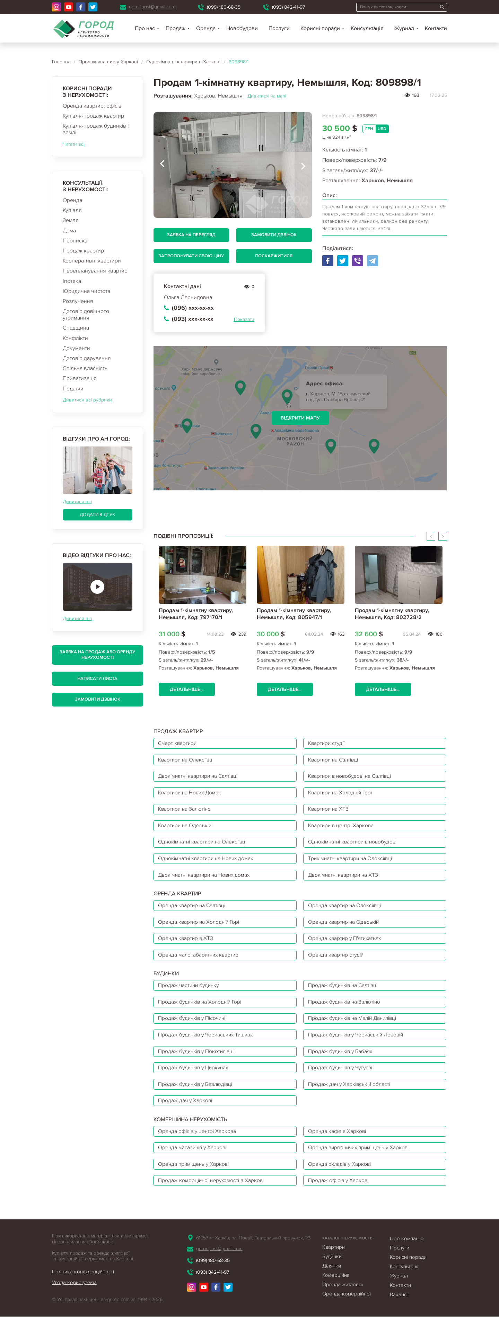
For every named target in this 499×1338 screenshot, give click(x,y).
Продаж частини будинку (190, 997)
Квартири (333, 1268)
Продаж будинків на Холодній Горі (202, 1014)
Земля (71, 220)
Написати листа (97, 678)
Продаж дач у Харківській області (351, 1100)
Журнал (404, 28)
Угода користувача (74, 1304)
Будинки (332, 1278)
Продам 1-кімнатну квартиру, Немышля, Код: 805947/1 (294, 613)
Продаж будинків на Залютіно (346, 1014)
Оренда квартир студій (337, 965)
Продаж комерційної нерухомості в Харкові (213, 1201)
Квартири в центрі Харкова (343, 830)
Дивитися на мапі (266, 96)
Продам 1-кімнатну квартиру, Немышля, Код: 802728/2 (392, 613)
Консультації (404, 1288)
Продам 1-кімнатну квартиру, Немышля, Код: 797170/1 (196, 613)
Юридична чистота (86, 291)
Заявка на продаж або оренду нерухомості (97, 654)
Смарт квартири (179, 743)
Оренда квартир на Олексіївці (347, 913)
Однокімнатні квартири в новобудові (355, 847)
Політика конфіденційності (83, 1293)
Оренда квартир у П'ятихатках (346, 948)
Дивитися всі (77, 502)
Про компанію (406, 1260)
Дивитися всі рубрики (87, 400)
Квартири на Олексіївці (188, 761)
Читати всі (74, 144)
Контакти (436, 28)
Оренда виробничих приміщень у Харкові (362, 1166)
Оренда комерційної (346, 1315)
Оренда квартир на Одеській (345, 931)
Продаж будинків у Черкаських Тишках (208, 1048)
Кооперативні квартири (92, 260)
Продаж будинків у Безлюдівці (197, 1100)
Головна (61, 62)
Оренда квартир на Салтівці (194, 913)
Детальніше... (187, 689)
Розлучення (78, 301)
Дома (69, 230)
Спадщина (76, 327)
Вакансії (399, 1316)
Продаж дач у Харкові (186, 1118)
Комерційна (336, 1296)
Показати (244, 319)
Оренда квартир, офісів (92, 105)
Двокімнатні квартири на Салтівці (201, 778)
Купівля (72, 210)
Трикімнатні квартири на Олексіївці (353, 864)
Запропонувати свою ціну (191, 256)
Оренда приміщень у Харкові (196, 1184)
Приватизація (80, 378)
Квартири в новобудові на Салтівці (353, 778)
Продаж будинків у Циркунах (196, 1083)
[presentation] (162, 165)
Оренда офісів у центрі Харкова (199, 1149)
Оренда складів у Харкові (341, 1184)
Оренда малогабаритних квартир (200, 965)
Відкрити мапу (300, 418)
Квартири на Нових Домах (192, 795)
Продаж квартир (83, 250)
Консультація (367, 28)
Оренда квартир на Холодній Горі (201, 931)
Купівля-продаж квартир (93, 115)
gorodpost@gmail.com (152, 7)
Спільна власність (85, 368)
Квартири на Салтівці (335, 761)
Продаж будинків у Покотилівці (198, 1066)
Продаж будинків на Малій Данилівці (356, 1031)
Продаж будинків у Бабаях (342, 1066)
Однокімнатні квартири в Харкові (183, 62)
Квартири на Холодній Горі (342, 795)
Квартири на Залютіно (186, 813)
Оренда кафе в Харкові (338, 1149)
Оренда (72, 200)
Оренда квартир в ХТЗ (187, 948)
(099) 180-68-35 (223, 7)
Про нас (145, 28)
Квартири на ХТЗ (330, 813)
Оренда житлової (342, 1306)
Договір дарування (87, 358)
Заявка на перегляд (191, 235)
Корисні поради (320, 28)
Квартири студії (328, 743)
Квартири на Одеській (187, 830)
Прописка (75, 240)
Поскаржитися (273, 256)
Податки (73, 388)
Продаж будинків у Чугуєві (343, 1083)
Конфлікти (75, 338)
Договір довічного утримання (86, 314)
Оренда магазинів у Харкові (194, 1166)
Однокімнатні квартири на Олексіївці (205, 847)
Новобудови (242, 28)
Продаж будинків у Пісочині (194, 1031)
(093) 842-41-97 (288, 7)
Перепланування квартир (95, 270)
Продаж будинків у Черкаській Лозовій (358, 1048)
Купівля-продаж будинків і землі (96, 129)
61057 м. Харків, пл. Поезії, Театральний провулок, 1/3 (253, 1259)
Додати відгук (97, 514)
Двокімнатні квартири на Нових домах (207, 882)
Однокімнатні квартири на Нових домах (208, 864)
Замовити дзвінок (97, 699)
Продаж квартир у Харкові (108, 62)
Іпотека (72, 281)
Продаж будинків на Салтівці (345, 997)
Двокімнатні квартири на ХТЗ (345, 882)
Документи (76, 348)
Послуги (279, 28)
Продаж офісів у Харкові (340, 1201)
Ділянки (331, 1287)
